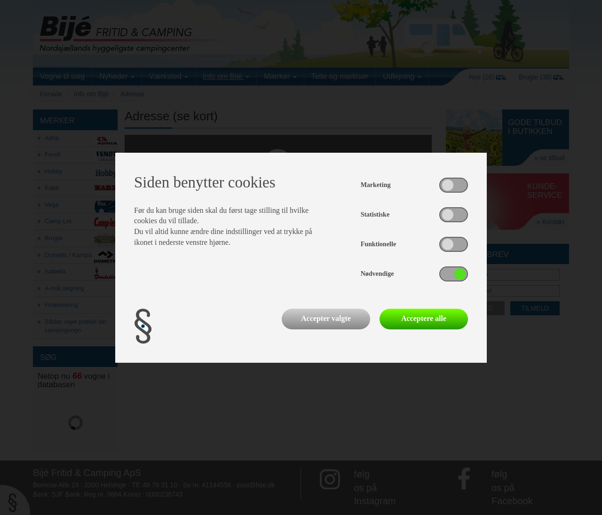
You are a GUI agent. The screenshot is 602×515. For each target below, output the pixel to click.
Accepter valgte (326, 318)
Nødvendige (377, 273)
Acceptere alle (423, 318)
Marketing (376, 184)
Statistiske (375, 214)
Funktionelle (378, 244)
